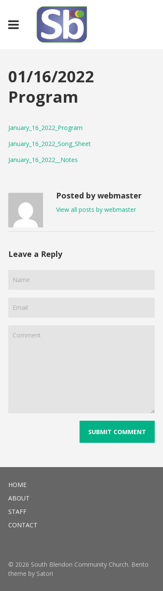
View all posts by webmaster (96, 209)
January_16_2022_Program (45, 127)
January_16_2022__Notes (43, 160)
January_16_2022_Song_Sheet (49, 144)
